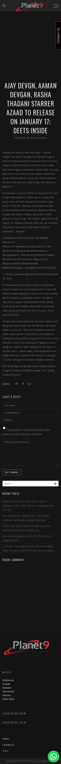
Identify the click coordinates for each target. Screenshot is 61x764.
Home (5, 738)
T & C (5, 750)
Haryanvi (7, 687)
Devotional (8, 691)
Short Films (8, 699)
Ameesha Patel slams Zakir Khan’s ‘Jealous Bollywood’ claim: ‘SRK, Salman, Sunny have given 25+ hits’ (28, 505)
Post (44, 137)
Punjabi (6, 683)
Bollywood (8, 680)
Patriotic (7, 695)
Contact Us (8, 744)
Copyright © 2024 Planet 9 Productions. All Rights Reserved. (30, 761)
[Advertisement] (30, 32)
